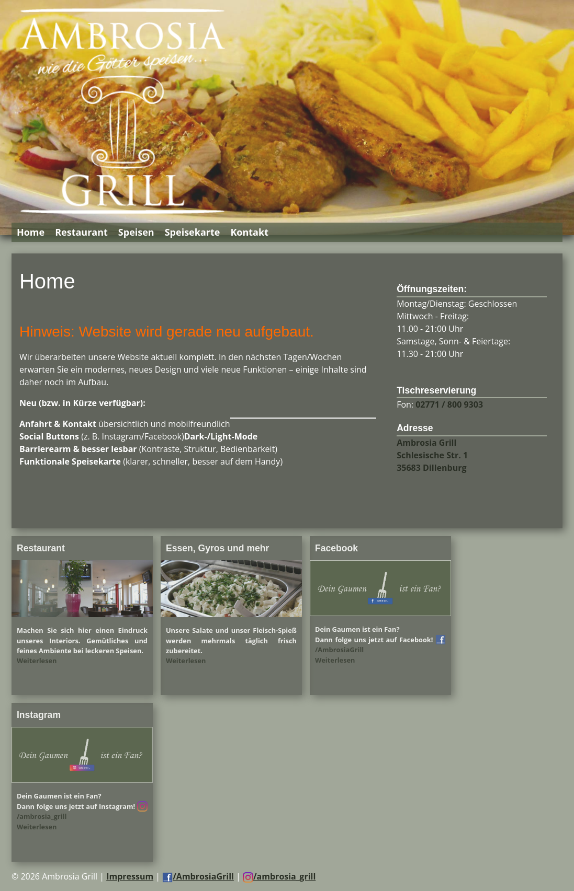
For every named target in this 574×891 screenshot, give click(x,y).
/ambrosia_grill (279, 876)
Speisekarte (192, 232)
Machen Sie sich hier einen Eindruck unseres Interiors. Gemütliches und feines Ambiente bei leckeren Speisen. (82, 640)
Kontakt (249, 232)
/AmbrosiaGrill (198, 876)
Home (30, 232)
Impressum (129, 876)
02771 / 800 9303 (449, 404)
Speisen (136, 232)
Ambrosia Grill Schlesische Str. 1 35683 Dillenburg (432, 455)
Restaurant (81, 232)
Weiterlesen (37, 660)
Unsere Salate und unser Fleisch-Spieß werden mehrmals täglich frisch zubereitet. (231, 640)
